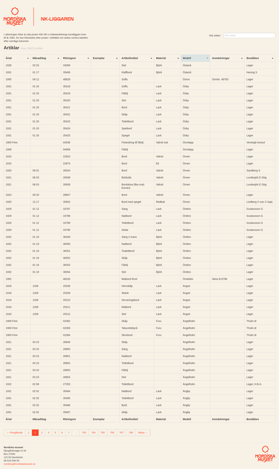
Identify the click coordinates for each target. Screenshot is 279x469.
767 (121, 432)
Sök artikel (214, 35)
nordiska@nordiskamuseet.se (19, 464)
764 (93, 432)
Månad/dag (39, 58)
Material (161, 58)
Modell (187, 58)
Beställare (253, 58)
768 (131, 432)
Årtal (9, 58)
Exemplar (99, 58)
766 (112, 432)
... (76, 432)
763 (84, 432)
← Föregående (14, 432)
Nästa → (143, 432)
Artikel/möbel (129, 58)
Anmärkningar (221, 58)
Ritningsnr (69, 58)
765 (103, 432)
